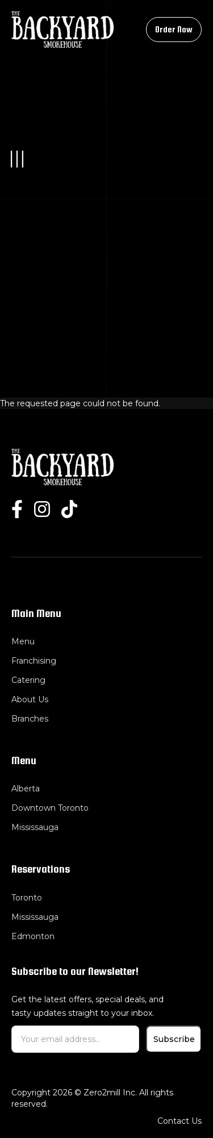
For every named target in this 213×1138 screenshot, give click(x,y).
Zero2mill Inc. (110, 1092)
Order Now (174, 29)
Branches (29, 719)
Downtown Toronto (50, 808)
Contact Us (179, 1121)
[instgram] (42, 510)
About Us (29, 699)
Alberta (25, 788)
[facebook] (17, 510)
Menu (23, 641)
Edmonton (33, 936)
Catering (28, 680)
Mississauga (35, 827)
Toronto (26, 898)
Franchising (33, 661)
